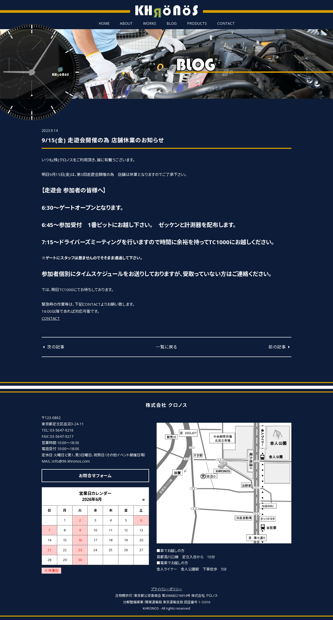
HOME (104, 23)
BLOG (171, 23)
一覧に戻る (166, 347)
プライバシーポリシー (166, 589)
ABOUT (126, 23)
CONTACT (226, 23)
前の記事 (279, 347)
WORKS (149, 23)
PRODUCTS (197, 23)
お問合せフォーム (95, 475)
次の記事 (53, 347)
